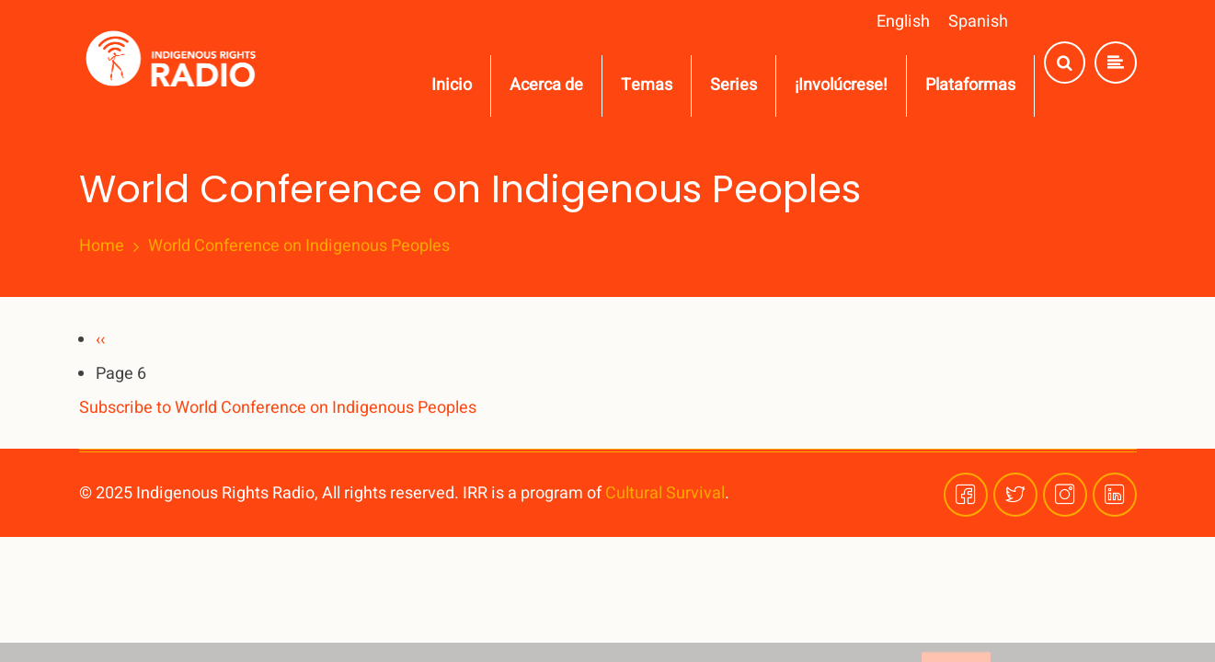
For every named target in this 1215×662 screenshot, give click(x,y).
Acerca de (546, 85)
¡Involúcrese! (841, 85)
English (903, 21)
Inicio (451, 85)
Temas (646, 85)
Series (733, 85)
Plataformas (970, 85)
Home (101, 246)
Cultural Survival (665, 493)
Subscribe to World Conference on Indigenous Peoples (277, 407)
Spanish (978, 21)
